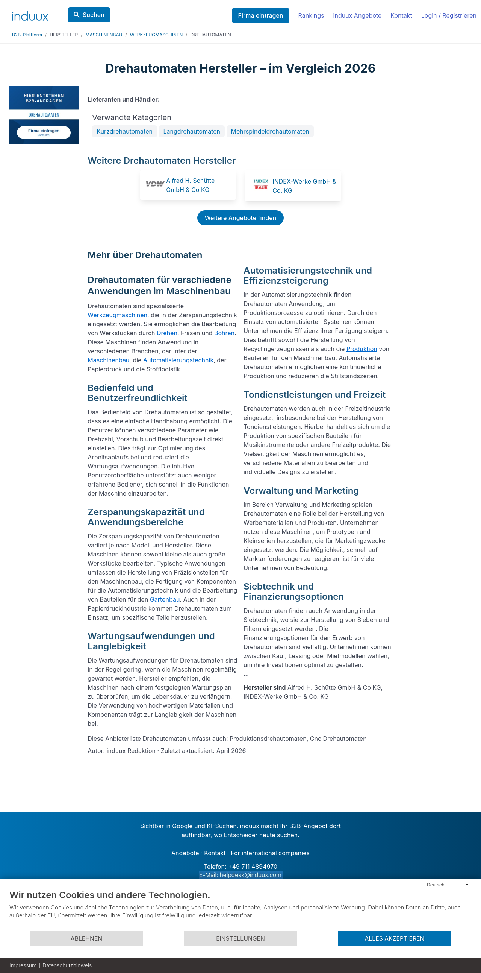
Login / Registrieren (448, 15)
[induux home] (30, 14)
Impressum (22, 965)
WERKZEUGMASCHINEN (156, 35)
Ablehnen (86, 938)
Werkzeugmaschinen (117, 315)
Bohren (224, 333)
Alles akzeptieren (395, 938)
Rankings (311, 15)
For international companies (270, 853)
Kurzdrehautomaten (125, 131)
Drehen (167, 333)
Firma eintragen (260, 15)
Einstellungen (240, 938)
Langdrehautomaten (191, 131)
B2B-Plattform (27, 35)
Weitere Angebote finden (240, 218)
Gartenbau (165, 599)
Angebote (185, 853)
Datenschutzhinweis (67, 965)
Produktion (361, 349)
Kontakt (401, 15)
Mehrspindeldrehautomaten (270, 131)
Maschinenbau (108, 360)
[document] (240, 910)
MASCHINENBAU (104, 35)
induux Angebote (357, 15)
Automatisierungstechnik (178, 360)
